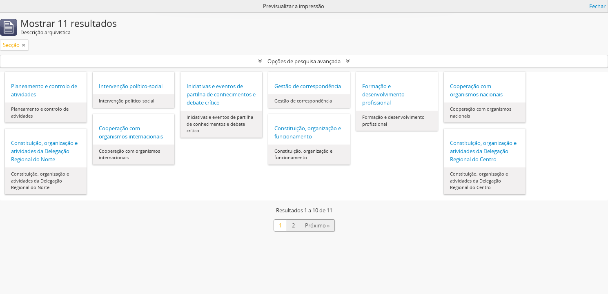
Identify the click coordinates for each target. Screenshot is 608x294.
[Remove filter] (23, 45)
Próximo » (317, 225)
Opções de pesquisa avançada (304, 61)
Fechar (597, 6)
